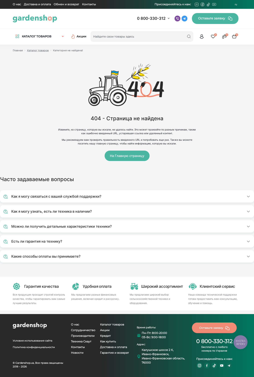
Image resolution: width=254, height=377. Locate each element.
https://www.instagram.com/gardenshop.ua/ (199, 366)
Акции (105, 330)
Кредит (105, 336)
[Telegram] (220, 4)
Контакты (89, 4)
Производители (83, 336)
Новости (77, 352)
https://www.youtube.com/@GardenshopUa (222, 366)
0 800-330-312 (151, 18)
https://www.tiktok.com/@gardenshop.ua (214, 366)
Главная (18, 50)
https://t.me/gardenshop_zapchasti (229, 366)
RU (236, 4)
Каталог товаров (38, 50)
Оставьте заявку (215, 18)
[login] (201, 36)
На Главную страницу (127, 156)
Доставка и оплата (37, 4)
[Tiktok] (208, 4)
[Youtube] (214, 4)
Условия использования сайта (32, 340)
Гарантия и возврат (114, 352)
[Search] (189, 36)
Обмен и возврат (66, 4)
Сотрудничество (83, 330)
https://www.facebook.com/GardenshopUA (207, 366)
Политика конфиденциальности (34, 347)
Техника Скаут (81, 341)
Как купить (108, 341)
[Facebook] (202, 4)
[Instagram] (197, 4)
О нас (17, 4)
